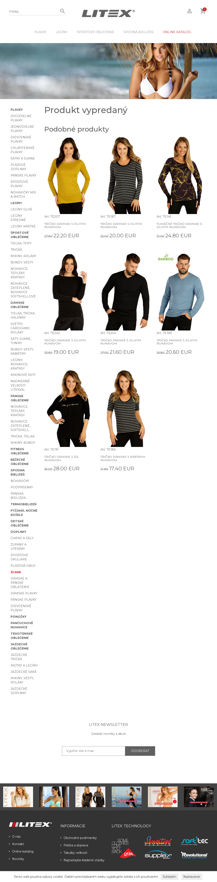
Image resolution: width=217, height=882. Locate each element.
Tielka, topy (21, 243)
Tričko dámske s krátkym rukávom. (122, 458)
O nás (15, 837)
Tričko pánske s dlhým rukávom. (120, 341)
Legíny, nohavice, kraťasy (19, 364)
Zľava (16, 572)
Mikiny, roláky (23, 256)
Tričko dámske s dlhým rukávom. (65, 225)
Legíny (62, 32)
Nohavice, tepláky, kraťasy (19, 273)
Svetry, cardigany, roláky (20, 328)
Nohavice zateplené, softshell (20, 426)
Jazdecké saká (23, 672)
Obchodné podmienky (78, 838)
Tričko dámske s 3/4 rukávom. (61, 458)
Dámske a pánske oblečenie (20, 583)
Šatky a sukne (23, 158)
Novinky (16, 859)
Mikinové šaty (23, 375)
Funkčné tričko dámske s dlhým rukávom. (179, 225)
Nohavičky (20, 481)
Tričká (16, 250)
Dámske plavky (24, 593)
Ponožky (18, 617)
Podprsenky (22, 487)
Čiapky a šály (22, 538)
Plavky (40, 32)
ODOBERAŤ (140, 751)
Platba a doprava (74, 845)
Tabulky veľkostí (73, 853)
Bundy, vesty (22, 262)
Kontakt (16, 844)
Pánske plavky (23, 175)
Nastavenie (191, 877)
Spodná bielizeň (138, 32)
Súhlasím (169, 877)
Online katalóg (21, 851)
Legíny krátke (23, 226)
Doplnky (18, 532)
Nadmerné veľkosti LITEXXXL (20, 385)
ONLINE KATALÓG (177, 32)
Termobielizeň (23, 504)
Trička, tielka (23, 436)
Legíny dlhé (21, 209)
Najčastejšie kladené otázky (82, 860)
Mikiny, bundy (23, 443)
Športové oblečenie (95, 32)
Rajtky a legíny (24, 665)
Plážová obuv (23, 566)
